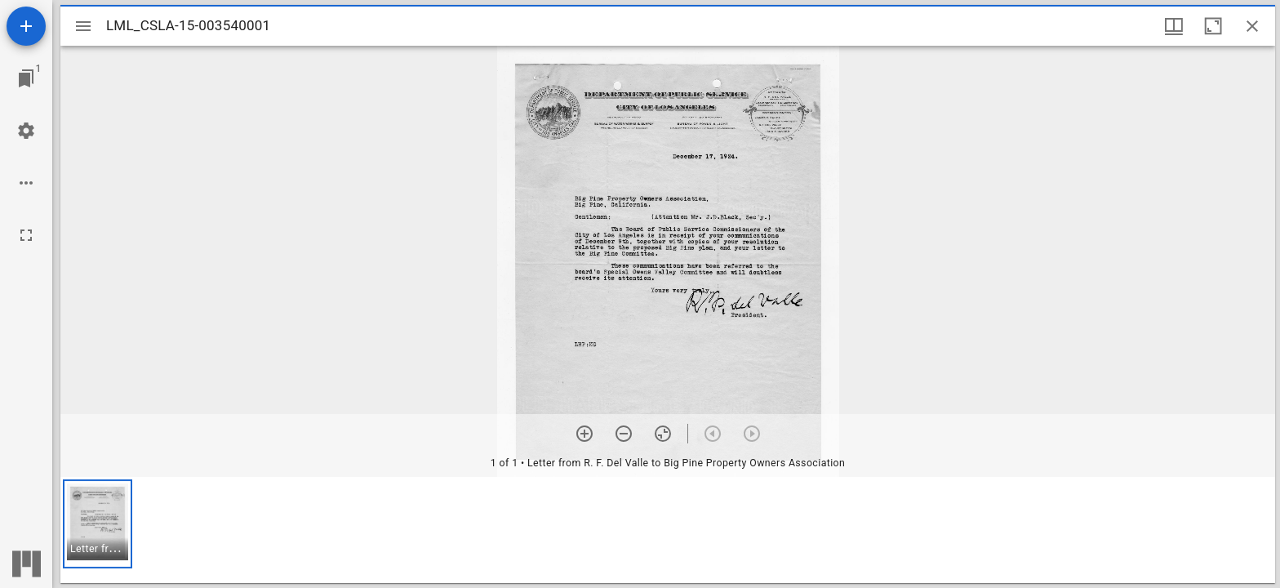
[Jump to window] (26, 78)
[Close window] (1252, 26)
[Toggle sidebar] (83, 26)
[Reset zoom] (662, 433)
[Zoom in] (584, 433)
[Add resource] (26, 26)
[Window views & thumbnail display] (1173, 26)
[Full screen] (26, 235)
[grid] (667, 530)
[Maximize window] (1213, 26)
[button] (97, 523)
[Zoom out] (623, 433)
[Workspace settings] (26, 130)
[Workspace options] (26, 183)
